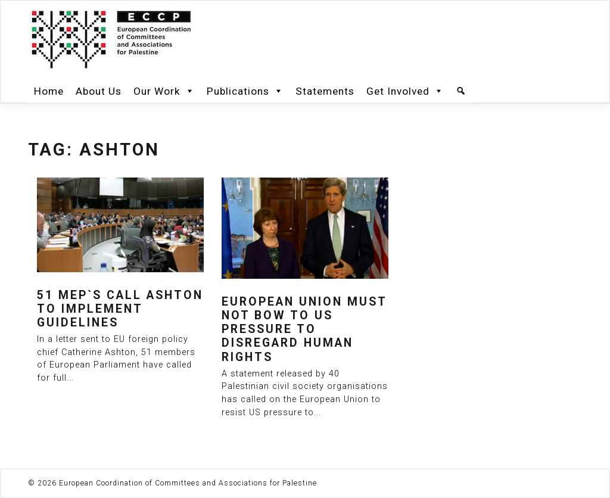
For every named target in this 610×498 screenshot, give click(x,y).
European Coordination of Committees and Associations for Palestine (188, 483)
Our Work (164, 91)
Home (49, 91)
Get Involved (405, 91)
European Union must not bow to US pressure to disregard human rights (304, 329)
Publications (245, 91)
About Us (99, 91)
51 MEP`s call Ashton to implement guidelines (120, 309)
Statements (324, 91)
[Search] (461, 91)
